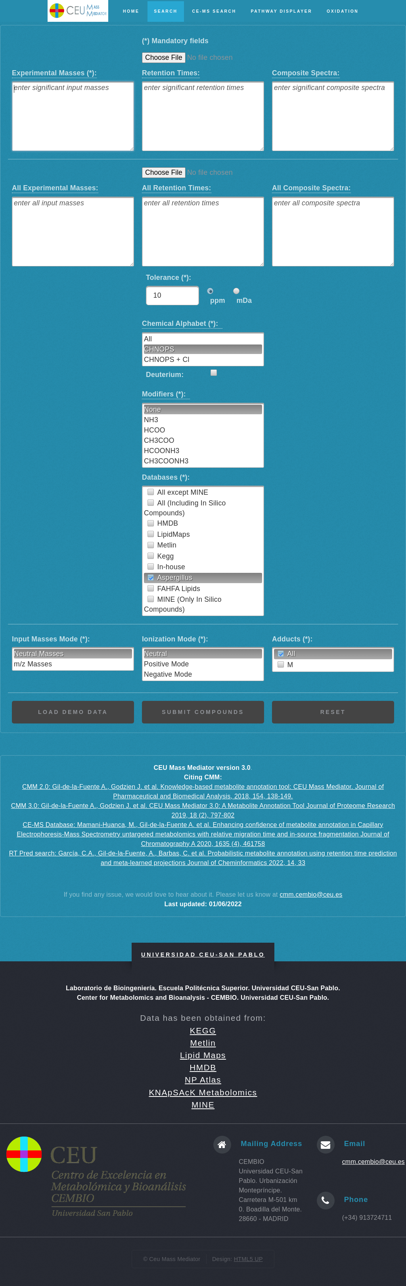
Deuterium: (165, 375)
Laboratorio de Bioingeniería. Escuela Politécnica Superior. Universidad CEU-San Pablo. (203, 988)
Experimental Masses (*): (54, 72)
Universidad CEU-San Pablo (203, 954)
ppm (217, 300)
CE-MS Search (214, 11)
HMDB (203, 1067)
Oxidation (342, 11)
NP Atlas (203, 1079)
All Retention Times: (176, 187)
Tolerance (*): (170, 277)
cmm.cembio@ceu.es (311, 894)
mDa (244, 300)
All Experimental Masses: (55, 187)
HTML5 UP (248, 1259)
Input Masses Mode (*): (51, 639)
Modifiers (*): (166, 393)
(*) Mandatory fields (175, 41)
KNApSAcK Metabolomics (203, 1092)
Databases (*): (166, 477)
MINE (203, 1104)
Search (165, 11)
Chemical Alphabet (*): (182, 323)
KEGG (203, 1030)
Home (131, 11)
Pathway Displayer (281, 11)
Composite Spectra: (306, 72)
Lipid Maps (203, 1055)
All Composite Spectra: (311, 187)
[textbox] (73, 116)
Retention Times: (171, 72)
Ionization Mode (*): (175, 639)
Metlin (203, 1042)
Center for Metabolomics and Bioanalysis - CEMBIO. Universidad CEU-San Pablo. (203, 997)
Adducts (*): (292, 639)
